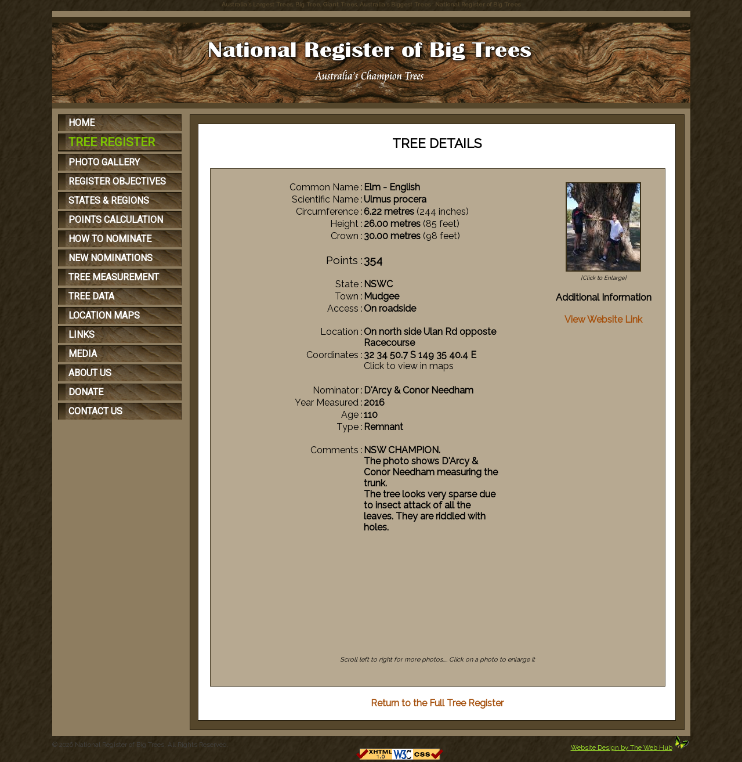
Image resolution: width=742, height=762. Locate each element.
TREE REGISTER (111, 142)
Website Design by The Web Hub (621, 747)
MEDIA (82, 353)
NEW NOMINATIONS (110, 257)
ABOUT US (89, 372)
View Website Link (603, 319)
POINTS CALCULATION (115, 219)
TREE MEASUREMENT (113, 277)
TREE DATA (91, 296)
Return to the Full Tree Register (437, 703)
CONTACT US (95, 411)
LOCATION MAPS (104, 315)
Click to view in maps (409, 365)
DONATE (85, 392)
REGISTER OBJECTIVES (117, 181)
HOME (81, 122)
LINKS (81, 334)
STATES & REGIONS (108, 200)
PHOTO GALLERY (104, 162)
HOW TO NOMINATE (109, 238)
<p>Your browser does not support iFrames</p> (438, 603)
